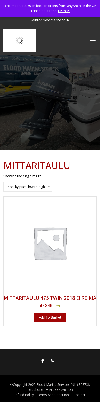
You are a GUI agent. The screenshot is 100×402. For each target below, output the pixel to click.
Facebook (41, 361)
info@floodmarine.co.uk (51, 20)
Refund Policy (23, 394)
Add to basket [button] (50, 317)
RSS (51, 361)
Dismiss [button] (64, 11)
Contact (79, 394)
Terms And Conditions (53, 394)
